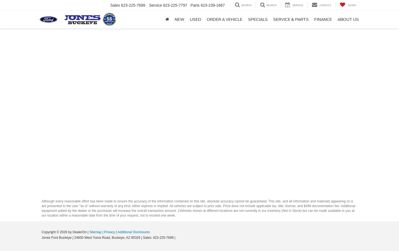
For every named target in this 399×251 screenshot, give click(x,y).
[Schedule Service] (199, 111)
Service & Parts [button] (291, 19)
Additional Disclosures (133, 232)
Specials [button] (258, 19)
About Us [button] (348, 19)
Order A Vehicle (224, 19)
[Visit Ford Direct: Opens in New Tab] (177, 238)
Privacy (109, 232)
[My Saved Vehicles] (348, 5)
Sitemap (95, 232)
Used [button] (195, 19)
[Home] (167, 19)
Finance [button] (323, 19)
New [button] (179, 19)
